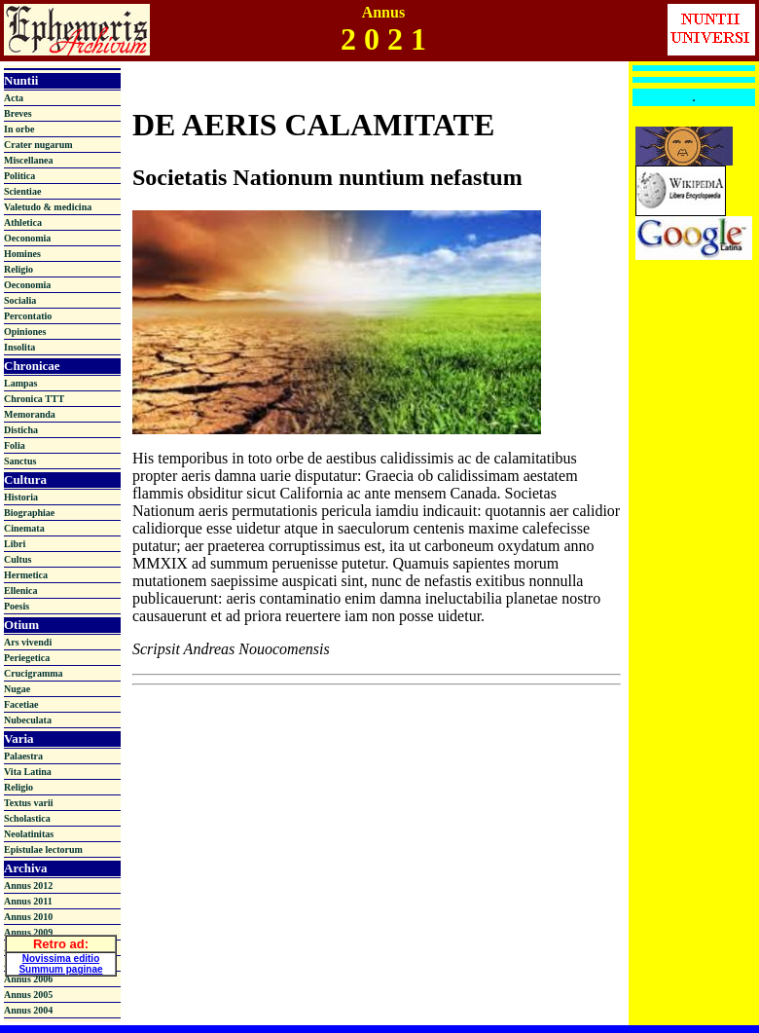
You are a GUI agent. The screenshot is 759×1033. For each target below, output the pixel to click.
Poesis (16, 606)
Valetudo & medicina (47, 207)
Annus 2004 (28, 1010)
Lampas (20, 383)
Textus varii (28, 802)
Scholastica (27, 818)
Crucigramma (33, 673)
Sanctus (20, 461)
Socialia (20, 300)
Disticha (21, 429)
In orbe (19, 129)
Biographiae (29, 512)
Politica (19, 175)
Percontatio (28, 316)
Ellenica (20, 590)
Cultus (17, 559)
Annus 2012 (28, 885)
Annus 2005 (28, 994)
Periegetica (27, 657)
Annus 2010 (28, 916)
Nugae (17, 688)
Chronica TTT (34, 398)
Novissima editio (60, 955)
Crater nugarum (38, 144)
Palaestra (23, 756)
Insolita (19, 347)
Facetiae (21, 704)
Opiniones (25, 331)
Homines (22, 253)
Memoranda (29, 414)
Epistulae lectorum (43, 849)
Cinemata (24, 528)
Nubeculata (28, 720)
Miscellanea (29, 160)
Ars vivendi (28, 642)
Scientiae (22, 191)
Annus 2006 (28, 979)
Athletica (23, 222)
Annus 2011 (28, 901)
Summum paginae (60, 966)
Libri (14, 543)
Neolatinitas (29, 834)
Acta (13, 97)
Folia (14, 445)
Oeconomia (27, 238)
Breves (18, 113)
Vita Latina (28, 771)
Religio (18, 269)
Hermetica (26, 575)
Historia (21, 497)
